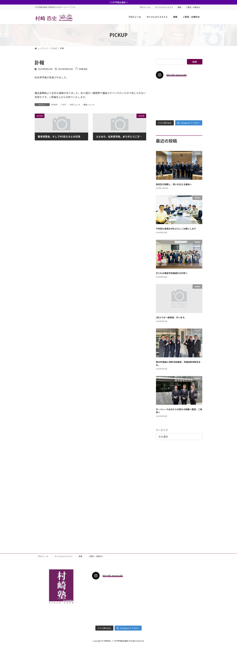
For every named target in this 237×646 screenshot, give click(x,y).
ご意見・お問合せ (193, 7)
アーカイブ (162, 430)
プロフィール (144, 7)
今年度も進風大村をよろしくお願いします (176, 228)
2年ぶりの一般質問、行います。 (171, 317)
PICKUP (54, 104)
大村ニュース (75, 104)
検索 (194, 62)
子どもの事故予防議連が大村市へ (172, 273)
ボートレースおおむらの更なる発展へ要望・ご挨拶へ (179, 411)
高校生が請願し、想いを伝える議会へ (174, 184)
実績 (179, 7)
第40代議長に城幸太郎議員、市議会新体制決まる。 (178, 363)
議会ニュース (89, 104)
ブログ (63, 104)
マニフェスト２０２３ (164, 7)
